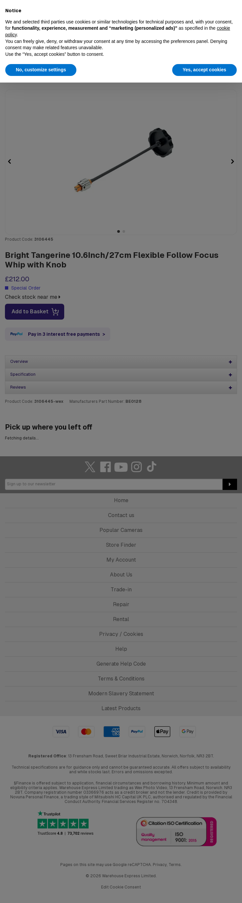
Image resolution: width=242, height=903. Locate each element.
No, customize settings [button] (41, 69)
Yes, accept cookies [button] (204, 69)
